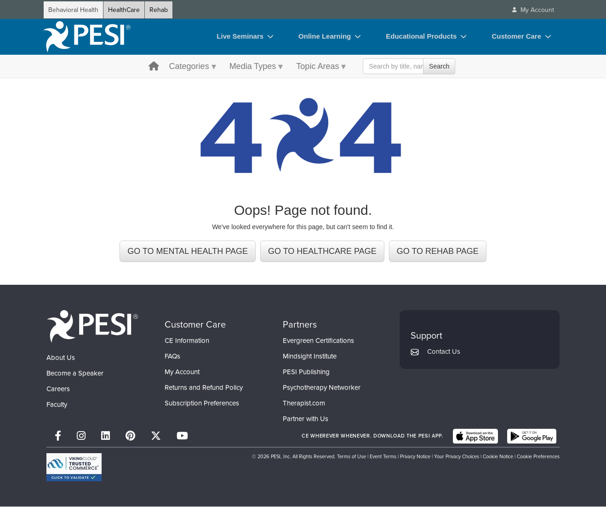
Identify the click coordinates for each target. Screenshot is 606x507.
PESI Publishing (306, 372)
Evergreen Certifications (318, 341)
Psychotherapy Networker (321, 388)
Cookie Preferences (538, 457)
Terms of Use (351, 457)
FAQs (172, 356)
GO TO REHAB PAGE (438, 251)
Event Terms (383, 457)
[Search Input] (409, 66)
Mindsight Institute (310, 356)
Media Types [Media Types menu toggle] (252, 66)
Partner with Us (305, 419)
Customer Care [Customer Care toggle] (516, 36)
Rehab (158, 10)
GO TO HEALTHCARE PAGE (322, 251)
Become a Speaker (74, 373)
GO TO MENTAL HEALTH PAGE (187, 251)
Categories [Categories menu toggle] (189, 66)
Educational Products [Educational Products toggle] (421, 36)
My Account (182, 372)
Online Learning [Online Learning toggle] (324, 36)
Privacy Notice (415, 457)
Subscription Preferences (202, 403)
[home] (87, 36)
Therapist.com (304, 403)
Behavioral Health (73, 10)
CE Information (187, 341)
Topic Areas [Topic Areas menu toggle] (317, 66)
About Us (60, 357)
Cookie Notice (498, 457)
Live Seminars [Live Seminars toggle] (240, 36)
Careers (58, 389)
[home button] (154, 67)
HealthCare (124, 10)
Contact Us (443, 351)
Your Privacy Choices (456, 457)
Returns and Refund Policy (204, 388)
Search (439, 66)
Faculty (56, 404)
